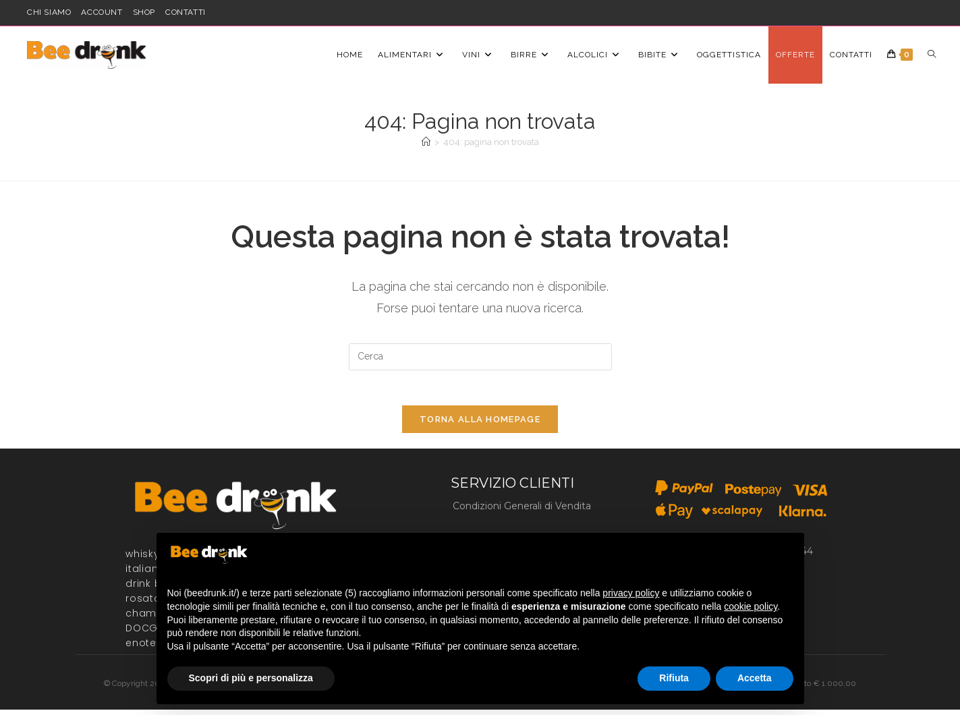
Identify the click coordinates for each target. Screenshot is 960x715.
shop (144, 12)
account (101, 12)
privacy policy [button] (630, 593)
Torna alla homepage (480, 425)
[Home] (426, 142)
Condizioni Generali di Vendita (522, 511)
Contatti (185, 12)
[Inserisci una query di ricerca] (480, 356)
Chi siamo (49, 12)
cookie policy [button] (750, 606)
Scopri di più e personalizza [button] (251, 678)
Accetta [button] (754, 678)
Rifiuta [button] (674, 678)
